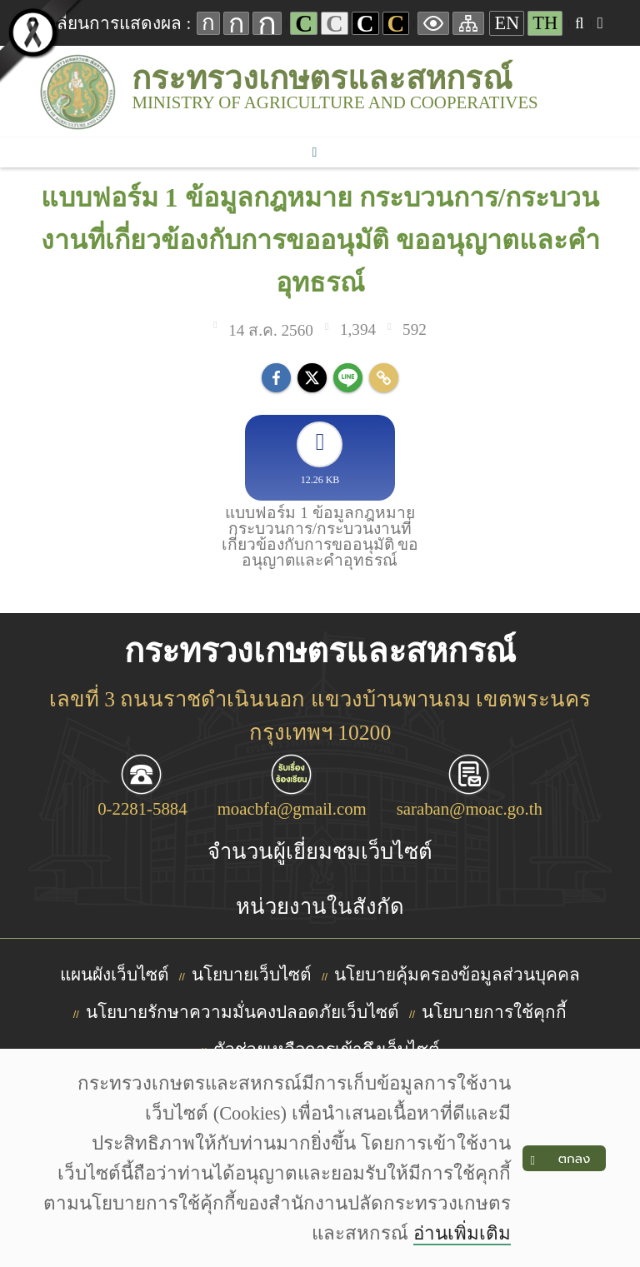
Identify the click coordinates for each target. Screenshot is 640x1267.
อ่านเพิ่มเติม (462, 1233)
